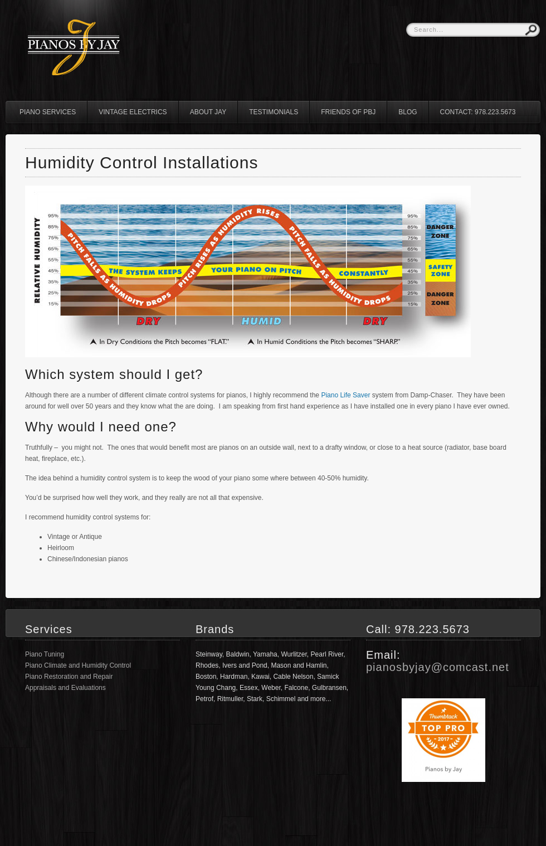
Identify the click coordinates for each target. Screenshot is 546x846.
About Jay (208, 112)
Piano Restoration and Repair (69, 676)
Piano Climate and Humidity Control (78, 665)
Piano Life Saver (345, 395)
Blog (407, 112)
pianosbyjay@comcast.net (437, 667)
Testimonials (273, 112)
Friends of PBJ (348, 112)
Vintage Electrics (133, 112)
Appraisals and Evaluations (65, 688)
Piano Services (48, 112)
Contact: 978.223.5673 (478, 112)
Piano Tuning (44, 654)
